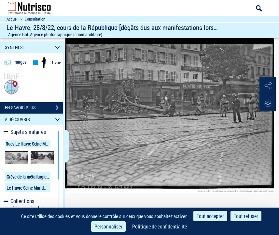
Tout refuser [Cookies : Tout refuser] (246, 216)
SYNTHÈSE (33, 47)
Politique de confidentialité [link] (159, 226)
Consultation (35, 19)
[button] (11, 86)
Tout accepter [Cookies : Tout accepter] (210, 216)
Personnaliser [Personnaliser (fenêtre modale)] (108, 226)
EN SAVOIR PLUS (34, 107)
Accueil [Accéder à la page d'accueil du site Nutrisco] (13, 19)
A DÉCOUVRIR (33, 119)
